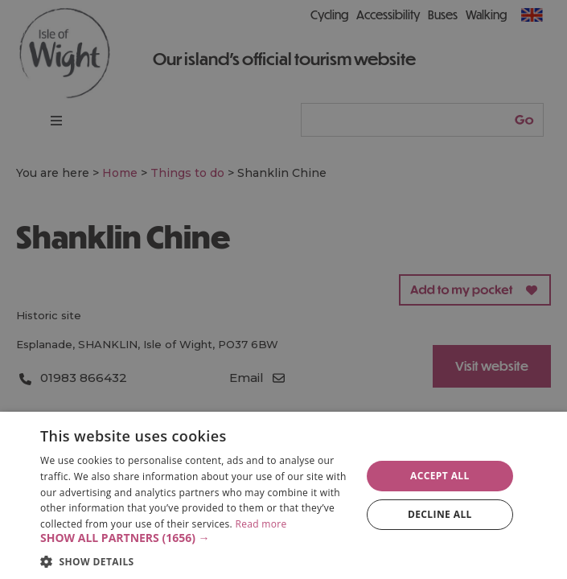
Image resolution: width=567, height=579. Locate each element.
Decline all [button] (440, 514)
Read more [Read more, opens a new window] (260, 524)
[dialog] (283, 495)
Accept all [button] (440, 475)
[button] (195, 538)
